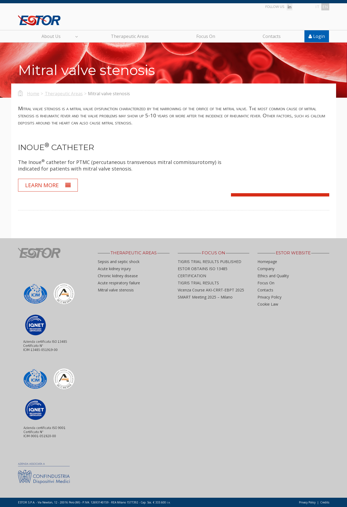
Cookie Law (267, 304)
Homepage (267, 261)
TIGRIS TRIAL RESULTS (198, 282)
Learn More (48, 185)
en (325, 6)
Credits (324, 502)
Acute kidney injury (114, 268)
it (317, 6)
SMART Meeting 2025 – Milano (205, 297)
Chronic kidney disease (118, 275)
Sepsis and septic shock (119, 261)
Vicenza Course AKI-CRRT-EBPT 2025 (211, 290)
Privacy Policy (269, 297)
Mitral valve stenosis (116, 290)
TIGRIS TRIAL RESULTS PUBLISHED (209, 261)
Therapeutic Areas (130, 36)
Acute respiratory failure (119, 282)
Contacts (272, 36)
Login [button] (317, 36)
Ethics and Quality (273, 275)
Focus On (205, 36)
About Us (59, 36)
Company (265, 268)
